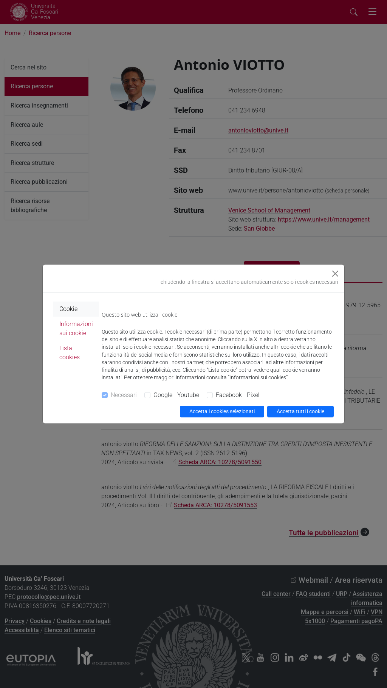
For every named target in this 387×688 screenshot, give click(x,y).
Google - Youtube (176, 395)
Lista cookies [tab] (69, 353)
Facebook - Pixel (238, 395)
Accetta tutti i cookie (300, 411)
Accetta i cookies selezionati (222, 411)
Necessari (124, 395)
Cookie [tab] (68, 308)
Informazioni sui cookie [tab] (76, 328)
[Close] (335, 274)
